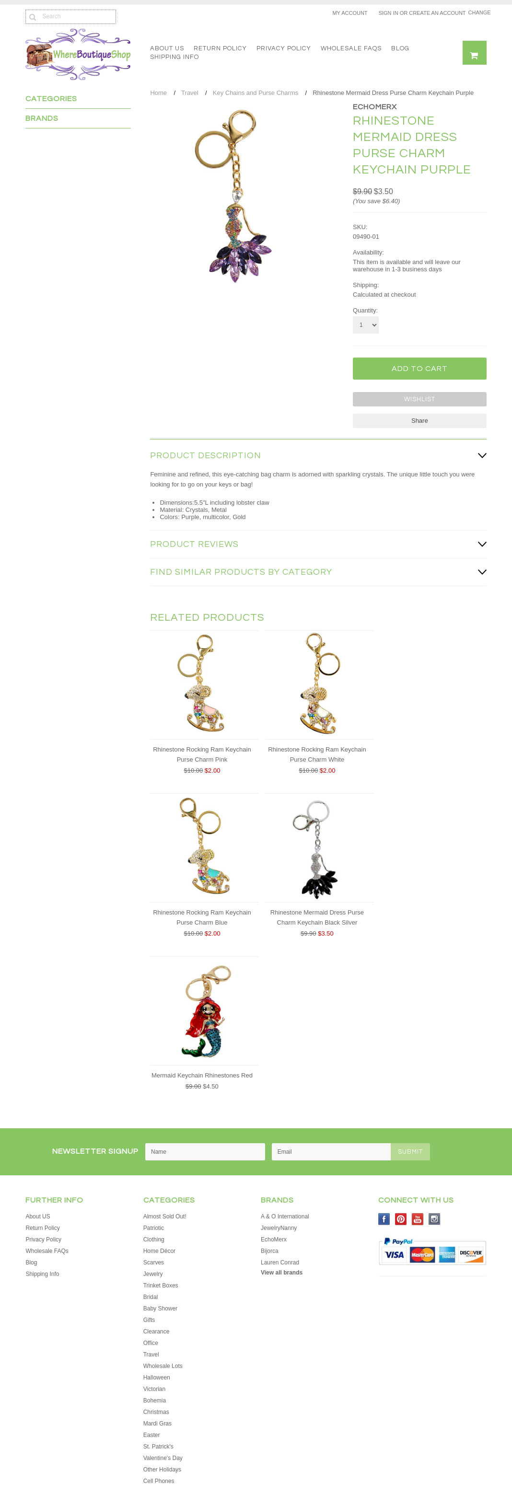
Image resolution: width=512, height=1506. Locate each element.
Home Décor (159, 1251)
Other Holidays (162, 1469)
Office (150, 1343)
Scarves (153, 1262)
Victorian (154, 1389)
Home (158, 92)
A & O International (285, 1216)
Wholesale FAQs (351, 48)
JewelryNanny (279, 1228)
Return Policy (220, 48)
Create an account (437, 13)
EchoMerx (375, 107)
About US (167, 48)
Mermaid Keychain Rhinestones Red (202, 1075)
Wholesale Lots (163, 1366)
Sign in (388, 13)
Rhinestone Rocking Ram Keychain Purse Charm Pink (202, 754)
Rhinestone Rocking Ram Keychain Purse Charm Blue (202, 917)
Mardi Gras (157, 1423)
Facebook (384, 1219)
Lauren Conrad (280, 1262)
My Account (349, 13)
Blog (400, 48)
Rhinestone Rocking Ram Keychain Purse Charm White (317, 754)
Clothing (153, 1239)
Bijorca (270, 1251)
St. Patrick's (158, 1446)
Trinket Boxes (160, 1285)
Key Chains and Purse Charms (255, 92)
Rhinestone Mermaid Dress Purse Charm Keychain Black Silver (317, 917)
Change (477, 12)
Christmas (156, 1412)
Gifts (149, 1320)
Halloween (156, 1377)
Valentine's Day (163, 1458)
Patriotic (153, 1228)
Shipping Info (174, 57)
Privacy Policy (283, 48)
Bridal (150, 1297)
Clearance (156, 1331)
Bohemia (154, 1400)
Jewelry (153, 1274)
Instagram (435, 1219)
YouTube (418, 1219)
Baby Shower (160, 1308)
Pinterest (401, 1219)
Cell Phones (159, 1481)
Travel (189, 92)
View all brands (282, 1272)
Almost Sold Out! (164, 1216)
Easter (151, 1435)
